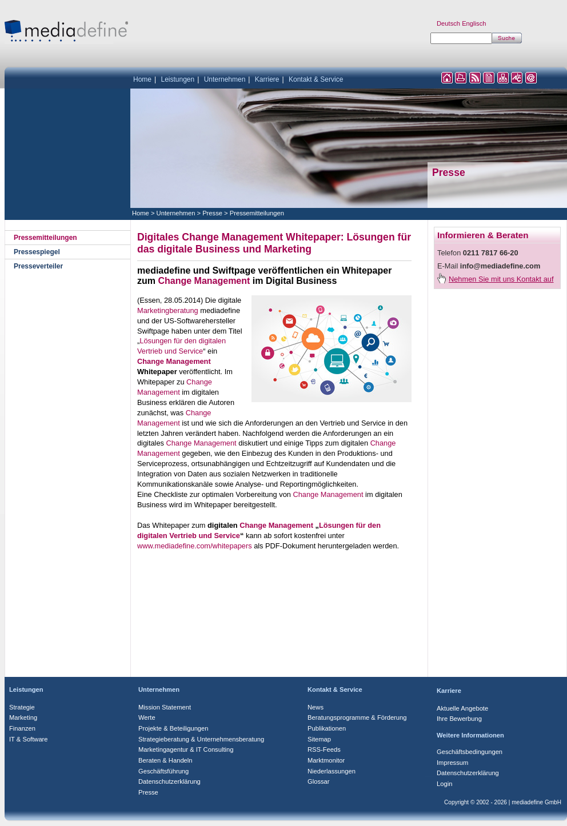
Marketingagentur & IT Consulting (185, 749)
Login (444, 783)
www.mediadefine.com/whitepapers (194, 546)
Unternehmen (225, 79)
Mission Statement (164, 707)
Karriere (267, 79)
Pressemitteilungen (257, 213)
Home (142, 79)
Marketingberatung (167, 310)
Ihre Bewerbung (459, 718)
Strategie (22, 707)
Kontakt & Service (316, 79)
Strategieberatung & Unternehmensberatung (201, 739)
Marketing (23, 717)
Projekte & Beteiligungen (173, 728)
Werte (146, 717)
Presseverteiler (38, 266)
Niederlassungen (332, 771)
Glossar (319, 781)
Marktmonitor (326, 760)
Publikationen (327, 728)
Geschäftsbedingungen (469, 751)
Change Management (204, 281)
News (316, 707)
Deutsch (448, 23)
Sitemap (319, 739)
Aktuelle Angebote (462, 708)
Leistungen (177, 79)
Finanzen (22, 728)
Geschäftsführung (163, 771)
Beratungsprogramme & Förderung (357, 717)
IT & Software (28, 739)
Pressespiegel (37, 252)
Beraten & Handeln (165, 760)
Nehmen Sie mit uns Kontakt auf (501, 279)
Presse (212, 213)
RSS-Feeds (324, 749)
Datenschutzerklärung (169, 781)
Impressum (452, 762)
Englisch (474, 23)
